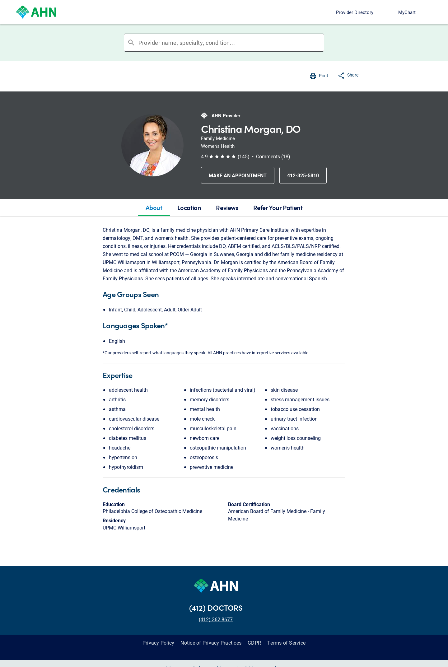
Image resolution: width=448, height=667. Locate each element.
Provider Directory (354, 12)
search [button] (131, 43)
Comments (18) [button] (273, 156)
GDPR (254, 642)
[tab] (154, 207)
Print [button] (323, 75)
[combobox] (231, 42)
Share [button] (352, 75)
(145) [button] (244, 156)
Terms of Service (286, 642)
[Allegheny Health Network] (36, 12)
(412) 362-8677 (216, 619)
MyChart (407, 12)
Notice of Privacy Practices (210, 642)
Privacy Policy (158, 642)
